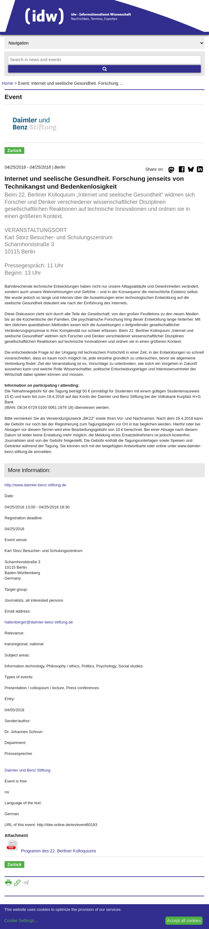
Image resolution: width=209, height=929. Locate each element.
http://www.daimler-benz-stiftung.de (35, 485)
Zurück (14, 150)
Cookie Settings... (21, 920)
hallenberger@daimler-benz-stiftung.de (39, 622)
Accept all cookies (184, 920)
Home (7, 83)
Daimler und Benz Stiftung (27, 770)
